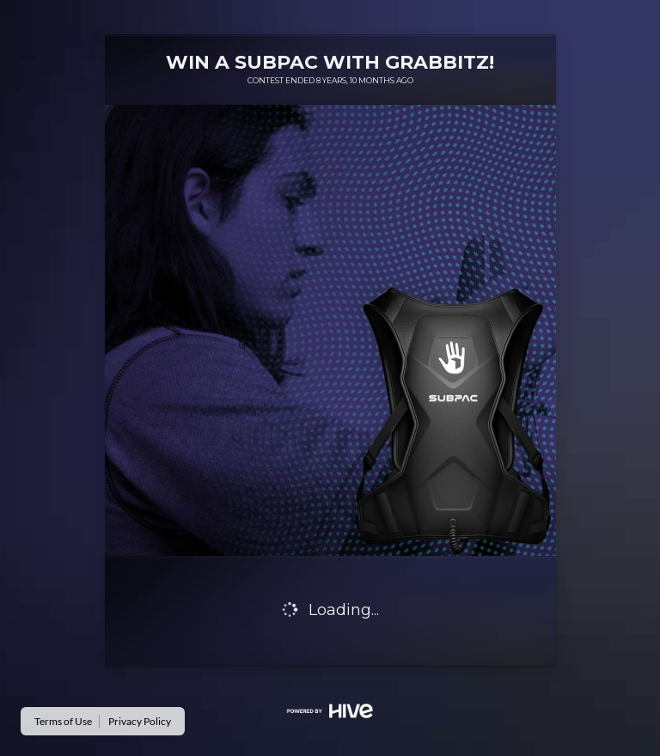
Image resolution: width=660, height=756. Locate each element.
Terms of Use (63, 721)
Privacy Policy (139, 721)
